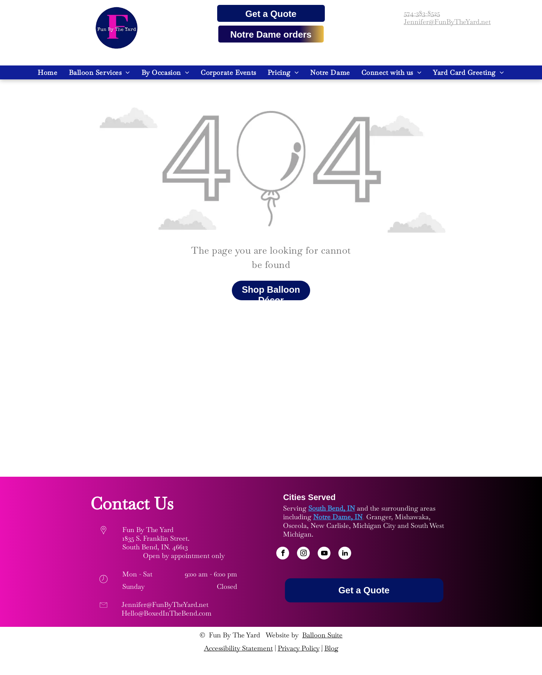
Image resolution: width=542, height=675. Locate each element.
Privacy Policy (299, 648)
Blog (331, 648)
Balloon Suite (322, 635)
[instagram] (303, 554)
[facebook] (282, 554)
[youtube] (324, 554)
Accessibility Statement (238, 648)
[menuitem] (47, 72)
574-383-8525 (422, 13)
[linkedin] (344, 554)
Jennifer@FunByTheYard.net (447, 21)
